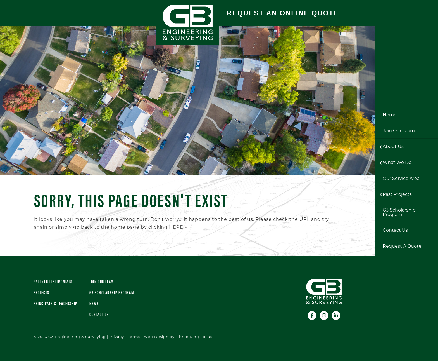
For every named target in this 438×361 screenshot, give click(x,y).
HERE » (178, 227)
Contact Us (99, 314)
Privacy (117, 337)
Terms (134, 337)
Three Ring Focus (194, 337)
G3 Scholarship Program (111, 292)
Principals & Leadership (55, 303)
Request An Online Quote (283, 13)
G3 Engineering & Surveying (187, 22)
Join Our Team (101, 281)
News (94, 303)
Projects (41, 292)
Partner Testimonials (53, 281)
